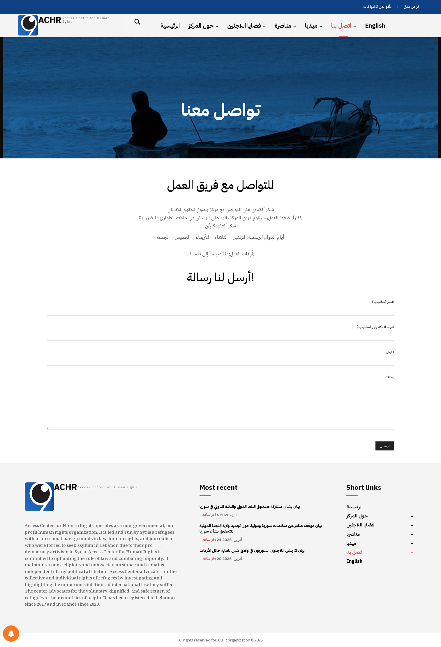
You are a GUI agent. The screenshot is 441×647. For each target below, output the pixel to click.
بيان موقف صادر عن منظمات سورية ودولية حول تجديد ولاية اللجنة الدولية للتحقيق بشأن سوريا (261, 529)
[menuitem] (375, 25)
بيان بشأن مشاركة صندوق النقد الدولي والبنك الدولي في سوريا (250, 506)
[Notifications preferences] (11, 633)
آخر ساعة (209, 514)
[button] (137, 21)
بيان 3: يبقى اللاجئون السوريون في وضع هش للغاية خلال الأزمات (252, 550)
